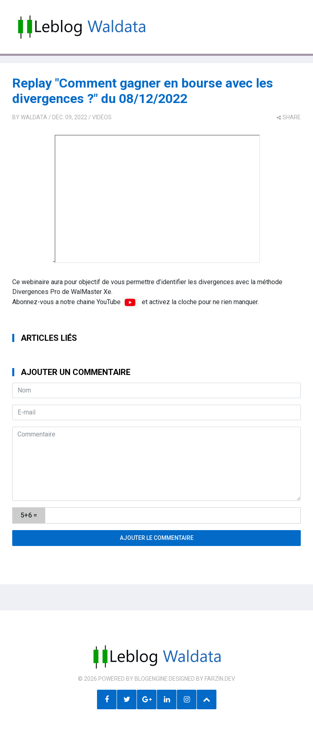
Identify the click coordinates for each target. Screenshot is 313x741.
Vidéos (102, 117)
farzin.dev (220, 678)
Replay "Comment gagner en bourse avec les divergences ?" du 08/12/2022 (142, 90)
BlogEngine (151, 678)
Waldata (34, 117)
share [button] (289, 117)
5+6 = (28, 515)
